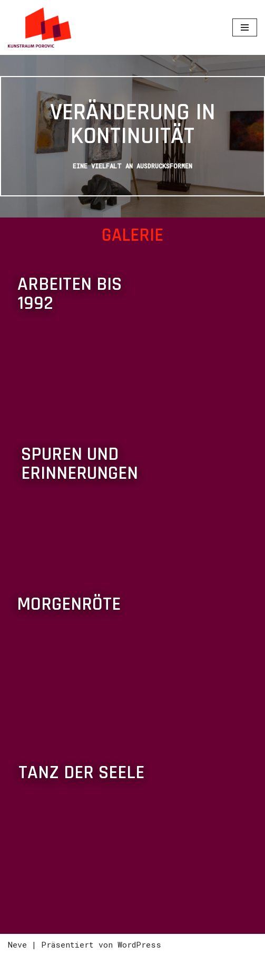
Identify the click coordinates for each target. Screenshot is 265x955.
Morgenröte (69, 604)
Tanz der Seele (81, 772)
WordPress (139, 944)
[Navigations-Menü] (244, 27)
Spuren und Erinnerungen (79, 463)
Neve (17, 944)
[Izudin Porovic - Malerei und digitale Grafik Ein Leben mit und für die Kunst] (39, 27)
